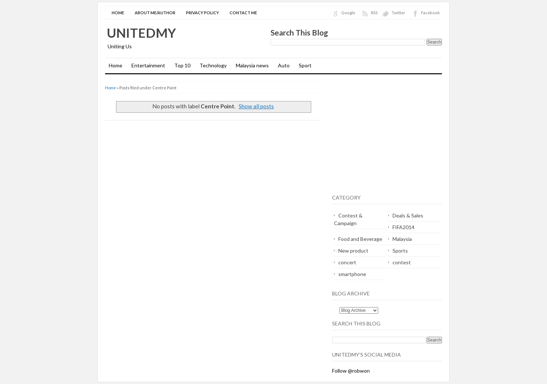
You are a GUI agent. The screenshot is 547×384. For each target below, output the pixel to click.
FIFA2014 (403, 227)
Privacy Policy (202, 12)
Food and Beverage (360, 239)
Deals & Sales (407, 215)
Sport (305, 65)
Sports (400, 250)
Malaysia (402, 239)
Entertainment (148, 65)
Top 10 (182, 65)
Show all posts (256, 106)
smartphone (352, 274)
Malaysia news (252, 65)
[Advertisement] (393, 134)
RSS (374, 12)
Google (348, 12)
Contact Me (243, 12)
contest (401, 262)
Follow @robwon (351, 371)
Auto (284, 65)
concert (347, 262)
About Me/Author (155, 12)
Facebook (430, 12)
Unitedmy (141, 32)
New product (353, 250)
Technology (213, 65)
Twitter (398, 12)
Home (118, 12)
